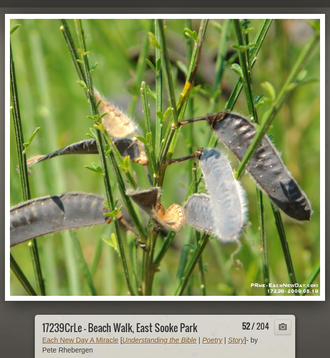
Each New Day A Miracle (80, 340)
